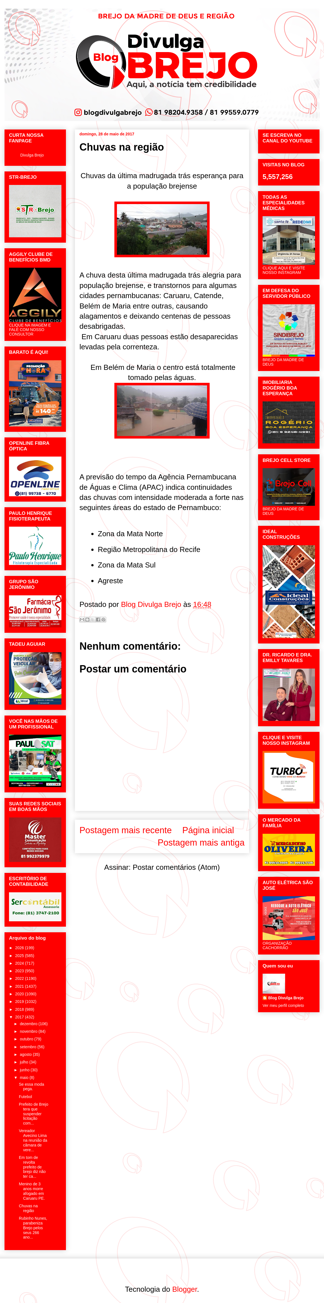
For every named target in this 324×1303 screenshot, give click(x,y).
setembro (28, 1047)
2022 (20, 978)
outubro (27, 1039)
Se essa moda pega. (31, 1086)
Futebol (25, 1096)
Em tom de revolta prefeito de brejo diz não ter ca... (32, 1167)
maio (24, 1077)
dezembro (29, 1024)
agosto (26, 1054)
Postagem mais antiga (201, 843)
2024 (20, 963)
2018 (20, 1009)
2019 (20, 1001)
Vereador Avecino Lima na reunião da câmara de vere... (33, 1140)
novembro (29, 1031)
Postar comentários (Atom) (176, 867)
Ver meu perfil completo (283, 1005)
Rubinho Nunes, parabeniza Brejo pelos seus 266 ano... (33, 1227)
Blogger (184, 1289)
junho (25, 1070)
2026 (20, 948)
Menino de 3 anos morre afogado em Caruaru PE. (32, 1191)
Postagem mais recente (125, 830)
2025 (20, 955)
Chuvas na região (28, 1208)
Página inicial (208, 830)
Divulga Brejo (32, 155)
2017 (20, 1017)
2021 (20, 986)
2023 (20, 971)
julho (24, 1062)
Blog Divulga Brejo (285, 998)
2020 (20, 994)
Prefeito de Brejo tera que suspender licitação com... (33, 1113)
